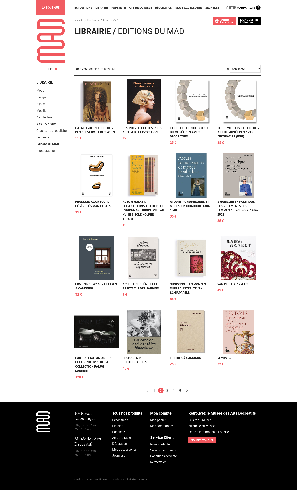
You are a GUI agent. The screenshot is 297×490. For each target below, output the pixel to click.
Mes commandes (161, 426)
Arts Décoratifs (46, 124)
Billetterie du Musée (201, 426)
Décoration (119, 443)
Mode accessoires (124, 449)
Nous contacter (160, 444)
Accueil (78, 20)
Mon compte (249, 19)
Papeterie (118, 432)
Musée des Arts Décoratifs (87, 442)
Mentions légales (97, 479)
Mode (40, 91)
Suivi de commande (163, 450)
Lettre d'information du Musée (208, 432)
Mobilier (41, 111)
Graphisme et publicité (51, 131)
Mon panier (157, 420)
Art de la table (121, 438)
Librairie (117, 426)
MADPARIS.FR (243, 7)
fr (50, 69)
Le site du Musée (199, 420)
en (55, 69)
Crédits (78, 479)
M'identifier (246, 22)
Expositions (120, 420)
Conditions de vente (163, 456)
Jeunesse (42, 137)
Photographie (45, 151)
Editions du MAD (47, 144)
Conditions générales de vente (129, 479)
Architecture (44, 117)
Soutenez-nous (202, 440)
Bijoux (40, 104)
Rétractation (158, 462)
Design (41, 97)
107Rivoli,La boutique (84, 416)
